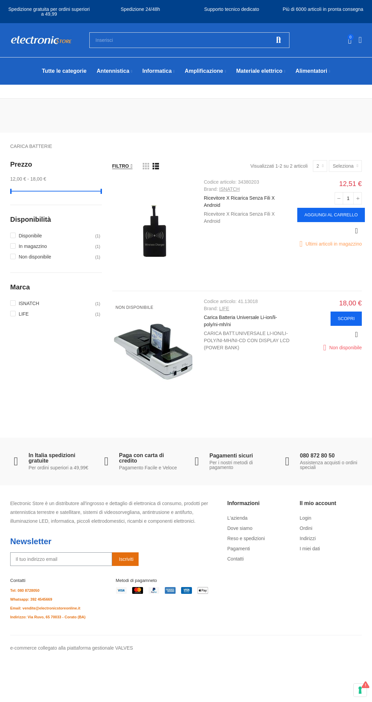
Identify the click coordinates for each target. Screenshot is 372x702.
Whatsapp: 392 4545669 (31, 599)
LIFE (224, 308)
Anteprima (356, 230)
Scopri (346, 318)
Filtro (120, 166)
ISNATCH (229, 189)
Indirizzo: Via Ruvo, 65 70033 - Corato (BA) (48, 617)
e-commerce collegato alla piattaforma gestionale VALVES (71, 648)
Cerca (278, 40)
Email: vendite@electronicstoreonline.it (45, 608)
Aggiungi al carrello (331, 214)
